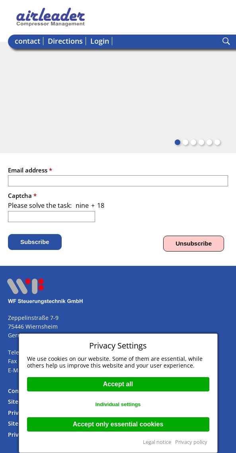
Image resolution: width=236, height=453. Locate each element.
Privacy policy (191, 441)
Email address (30, 170)
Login (99, 41)
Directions (65, 41)
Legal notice (157, 441)
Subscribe (34, 241)
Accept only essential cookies (118, 424)
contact (27, 41)
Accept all (118, 384)
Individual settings (117, 404)
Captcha (22, 195)
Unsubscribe (194, 243)
